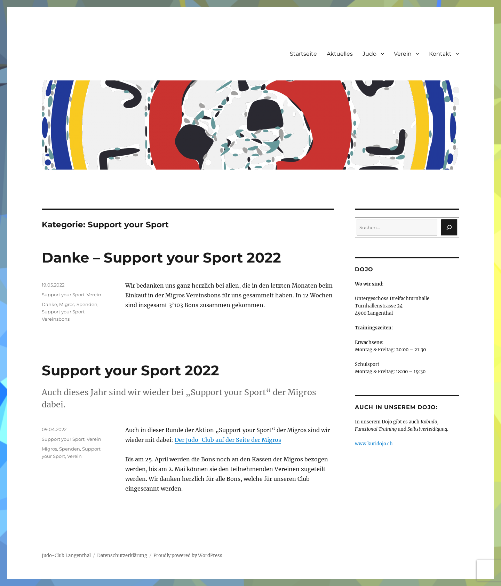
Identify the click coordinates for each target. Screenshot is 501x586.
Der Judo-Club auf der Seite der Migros (228, 439)
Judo (369, 53)
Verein (403, 53)
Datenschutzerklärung (122, 555)
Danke (49, 304)
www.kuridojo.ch (374, 444)
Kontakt (440, 53)
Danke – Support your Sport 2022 (161, 257)
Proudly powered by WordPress (187, 555)
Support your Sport (63, 294)
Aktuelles (340, 53)
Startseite (303, 53)
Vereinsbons (56, 319)
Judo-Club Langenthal (66, 555)
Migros (66, 304)
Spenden (87, 304)
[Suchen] (449, 227)
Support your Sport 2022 (130, 370)
